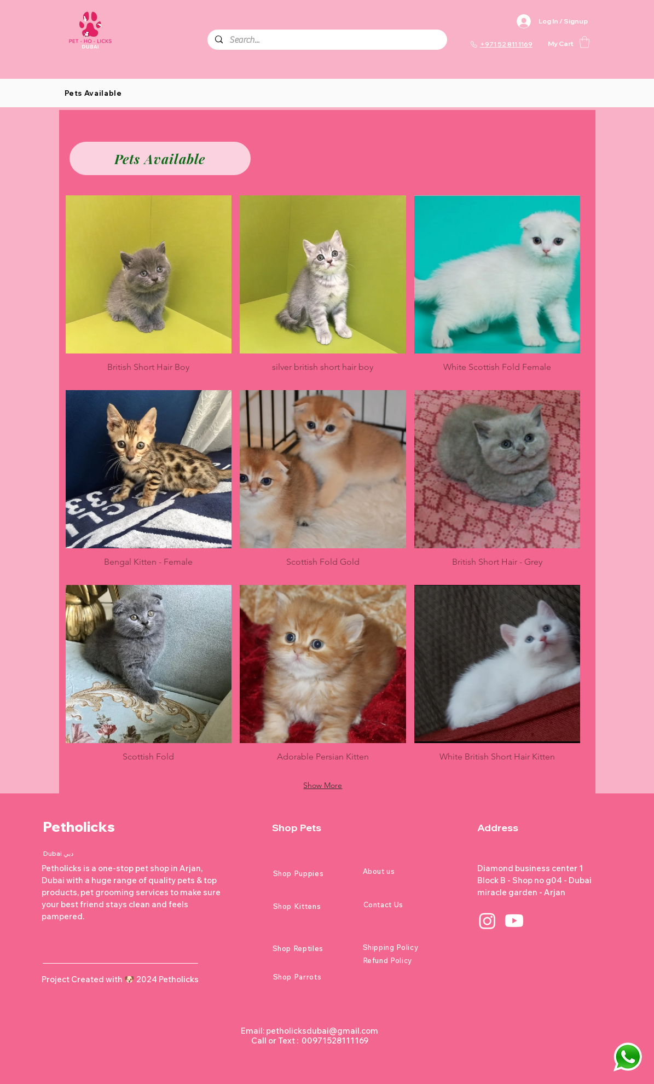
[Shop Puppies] (312, 873)
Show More (322, 785)
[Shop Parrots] (312, 977)
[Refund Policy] (402, 960)
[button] (584, 42)
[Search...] (326, 40)
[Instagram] (487, 920)
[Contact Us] (402, 904)
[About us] (402, 871)
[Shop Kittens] (312, 906)
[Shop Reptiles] (311, 948)
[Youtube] (514, 920)
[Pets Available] (160, 158)
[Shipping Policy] (402, 947)
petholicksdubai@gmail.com (322, 1030)
